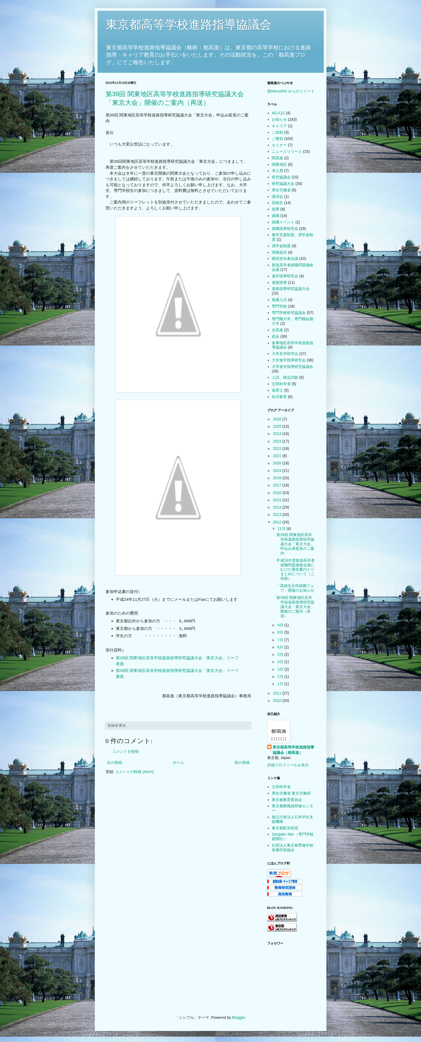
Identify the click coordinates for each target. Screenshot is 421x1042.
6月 (280, 647)
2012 (277, 522)
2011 (277, 693)
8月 (280, 632)
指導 (275, 209)
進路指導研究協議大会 (290, 289)
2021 (277, 456)
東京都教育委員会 (287, 800)
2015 (277, 500)
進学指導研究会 (285, 276)
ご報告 (277, 138)
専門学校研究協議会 (289, 312)
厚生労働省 (281, 190)
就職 (275, 215)
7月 (280, 640)
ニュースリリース (287, 151)
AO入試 (278, 113)
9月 (280, 625)
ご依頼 (277, 132)
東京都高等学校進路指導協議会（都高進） (293, 750)
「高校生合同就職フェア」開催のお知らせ (295, 588)
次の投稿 (114, 762)
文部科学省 (281, 384)
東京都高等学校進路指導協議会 (189, 24)
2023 (277, 441)
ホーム (178, 762)
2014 (277, 507)
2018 (277, 478)
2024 (277, 434)
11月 (281, 528)
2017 (277, 485)
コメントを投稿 (125, 751)
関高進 (277, 158)
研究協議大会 (283, 183)
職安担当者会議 (285, 258)
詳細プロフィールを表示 (288, 765)
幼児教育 (279, 397)
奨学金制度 (281, 246)
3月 (280, 669)
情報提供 (279, 252)
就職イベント (283, 222)
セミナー (279, 145)
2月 (280, 676)
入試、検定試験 (285, 377)
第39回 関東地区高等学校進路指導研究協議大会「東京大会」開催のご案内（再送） (295, 606)
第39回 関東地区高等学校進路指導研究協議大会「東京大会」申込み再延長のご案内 (295, 544)
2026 (277, 419)
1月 (280, 684)
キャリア (279, 126)
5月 (280, 654)
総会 (275, 336)
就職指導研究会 (285, 228)
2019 (277, 470)
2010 (277, 700)
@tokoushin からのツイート (291, 91)
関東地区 (279, 164)
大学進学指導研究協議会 (292, 366)
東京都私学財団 (285, 828)
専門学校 (279, 306)
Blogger (238, 1017)
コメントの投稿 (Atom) (134, 772)
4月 (280, 662)
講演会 (277, 196)
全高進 (277, 330)
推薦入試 (279, 300)
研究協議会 (281, 177)
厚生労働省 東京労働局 (291, 793)
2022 (277, 448)
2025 (277, 426)
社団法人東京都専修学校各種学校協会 (292, 847)
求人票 (277, 170)
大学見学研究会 (285, 353)
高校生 (277, 203)
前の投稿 (242, 762)
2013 (277, 514)
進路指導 (279, 282)
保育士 (277, 390)
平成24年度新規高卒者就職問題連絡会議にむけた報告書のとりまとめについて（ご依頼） (295, 569)
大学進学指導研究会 (289, 360)
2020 (277, 463)
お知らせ (279, 119)
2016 (277, 493)
